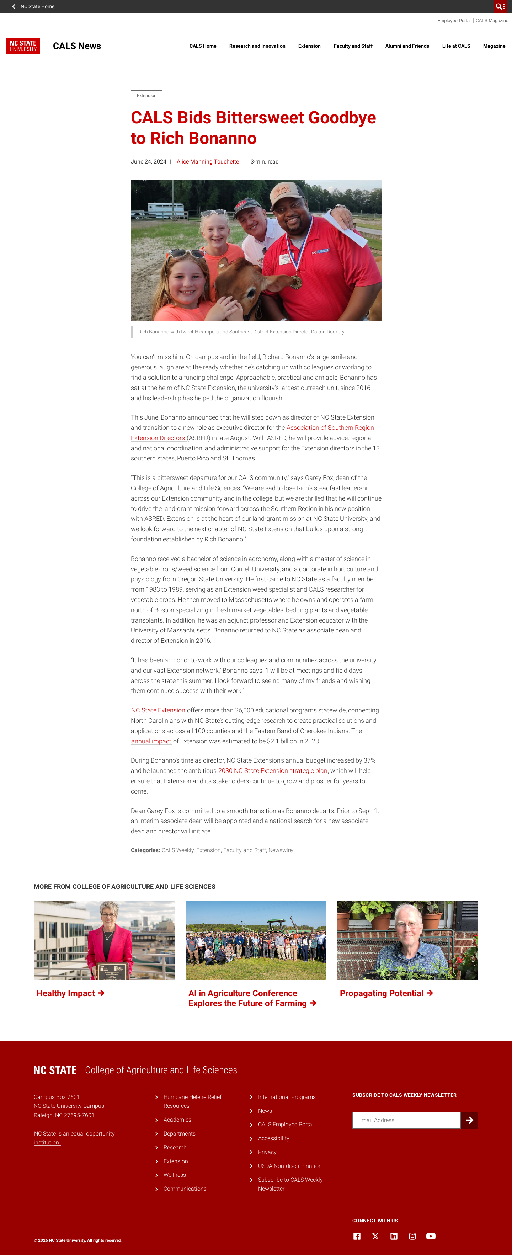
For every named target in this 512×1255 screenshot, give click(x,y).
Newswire (280, 850)
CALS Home (203, 46)
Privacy (267, 1152)
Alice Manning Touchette (208, 161)
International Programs (287, 1097)
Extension (309, 46)
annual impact (151, 741)
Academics (177, 1119)
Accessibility (273, 1138)
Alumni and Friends (407, 46)
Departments (180, 1133)
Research (175, 1147)
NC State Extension (158, 710)
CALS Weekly (178, 850)
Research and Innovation (257, 46)
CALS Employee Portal (286, 1124)
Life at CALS (456, 46)
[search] (500, 6)
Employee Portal (454, 20)
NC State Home (37, 6)
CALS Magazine (492, 20)
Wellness (175, 1174)
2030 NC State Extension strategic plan (272, 770)
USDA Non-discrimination (290, 1166)
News (265, 1110)
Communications (185, 1188)
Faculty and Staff (353, 46)
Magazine (494, 46)
